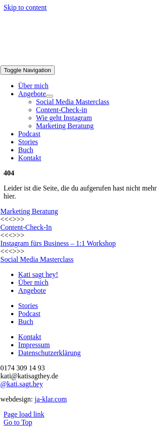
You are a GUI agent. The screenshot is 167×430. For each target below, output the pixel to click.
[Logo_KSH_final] (67, 61)
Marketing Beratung (29, 211)
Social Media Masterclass (36, 259)
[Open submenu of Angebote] (49, 96)
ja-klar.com (51, 399)
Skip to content (25, 7)
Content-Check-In (26, 227)
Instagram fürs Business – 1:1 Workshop (58, 243)
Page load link (24, 414)
